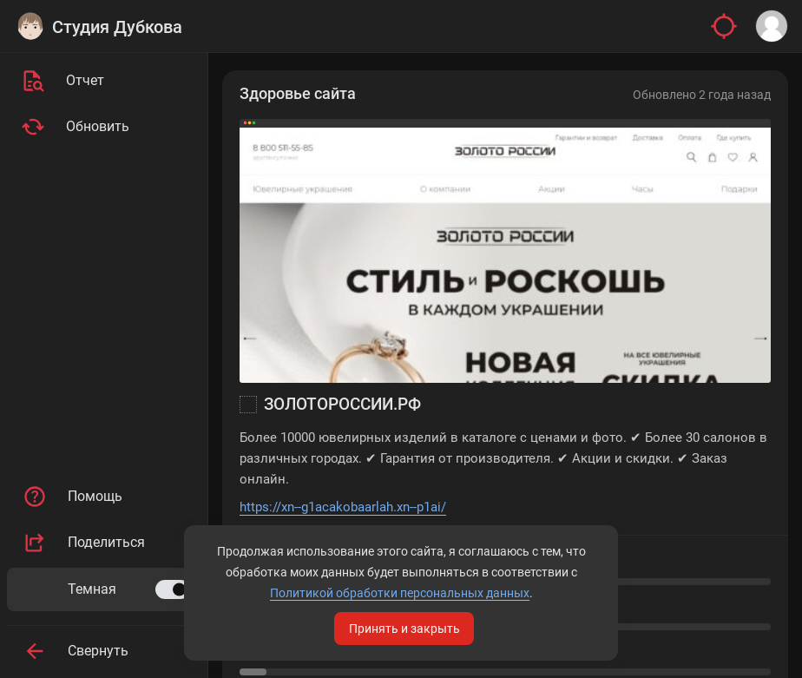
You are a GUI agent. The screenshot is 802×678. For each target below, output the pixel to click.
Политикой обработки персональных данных (399, 593)
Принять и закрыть (404, 628)
